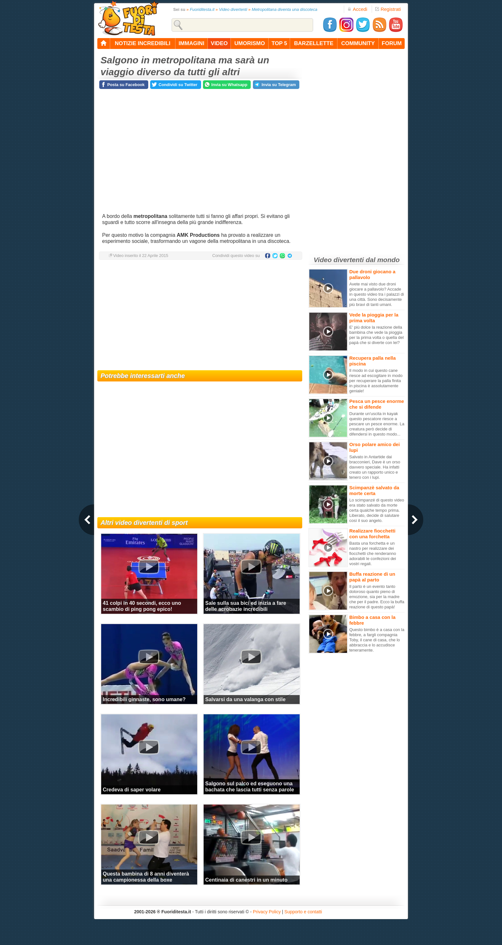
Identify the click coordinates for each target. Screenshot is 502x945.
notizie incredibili (142, 43)
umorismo (249, 43)
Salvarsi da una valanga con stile (245, 699)
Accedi (357, 9)
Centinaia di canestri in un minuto (246, 880)
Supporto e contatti (303, 911)
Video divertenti (233, 9)
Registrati (388, 9)
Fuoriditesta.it (202, 9)
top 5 (279, 43)
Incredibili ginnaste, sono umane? (144, 699)
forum (391, 43)
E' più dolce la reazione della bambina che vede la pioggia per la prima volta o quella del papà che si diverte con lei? (376, 335)
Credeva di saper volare (132, 789)
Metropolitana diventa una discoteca (284, 9)
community (358, 43)
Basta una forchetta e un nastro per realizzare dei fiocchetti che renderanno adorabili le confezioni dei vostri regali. (372, 553)
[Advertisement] (199, 316)
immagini (191, 43)
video (219, 43)
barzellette (314, 43)
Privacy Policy (267, 911)
